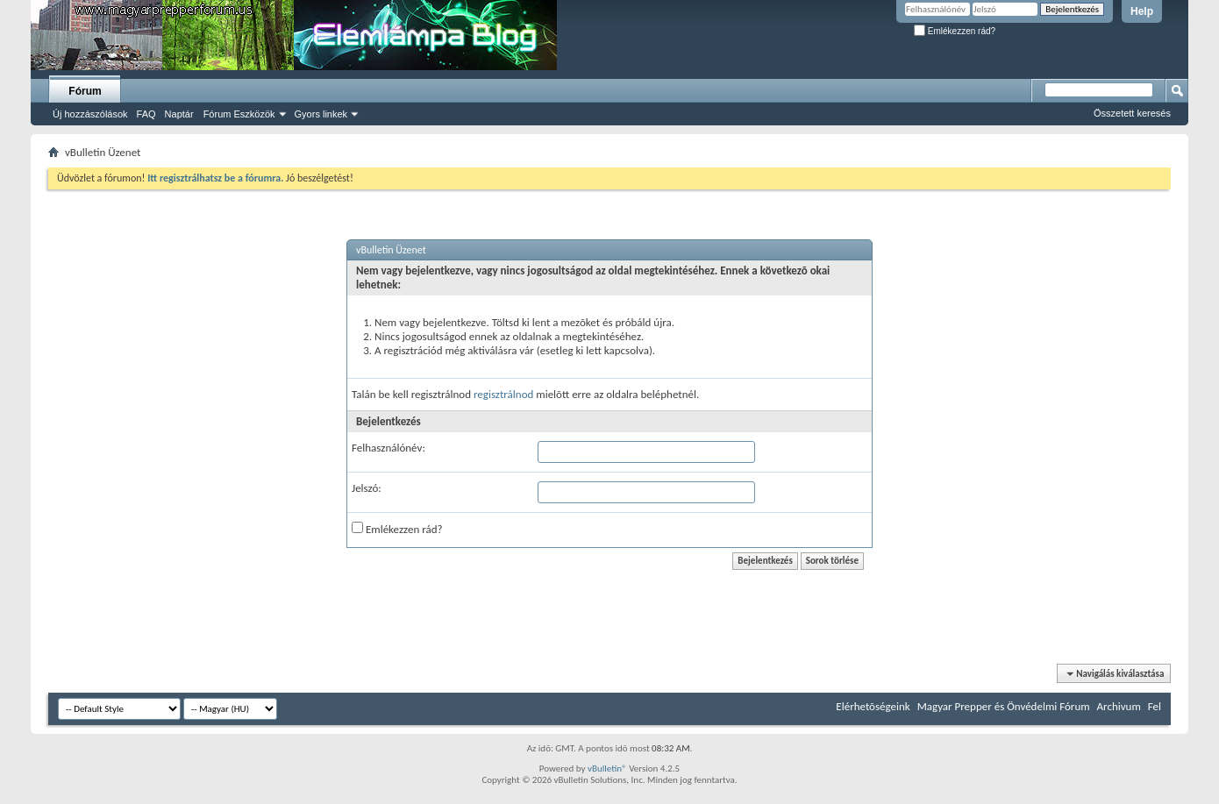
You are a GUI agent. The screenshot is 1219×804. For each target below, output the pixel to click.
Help (1141, 11)
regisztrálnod (503, 394)
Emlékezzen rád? (954, 31)
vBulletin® (607, 768)
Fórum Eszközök (239, 114)
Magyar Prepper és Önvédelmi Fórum (1003, 706)
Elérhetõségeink (872, 706)
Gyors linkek (321, 114)
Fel (1154, 706)
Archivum (1119, 706)
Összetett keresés (1132, 113)
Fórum (84, 91)
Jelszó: (366, 487)
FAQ (146, 114)
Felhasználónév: (388, 447)
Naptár (179, 114)
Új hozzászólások (90, 114)
